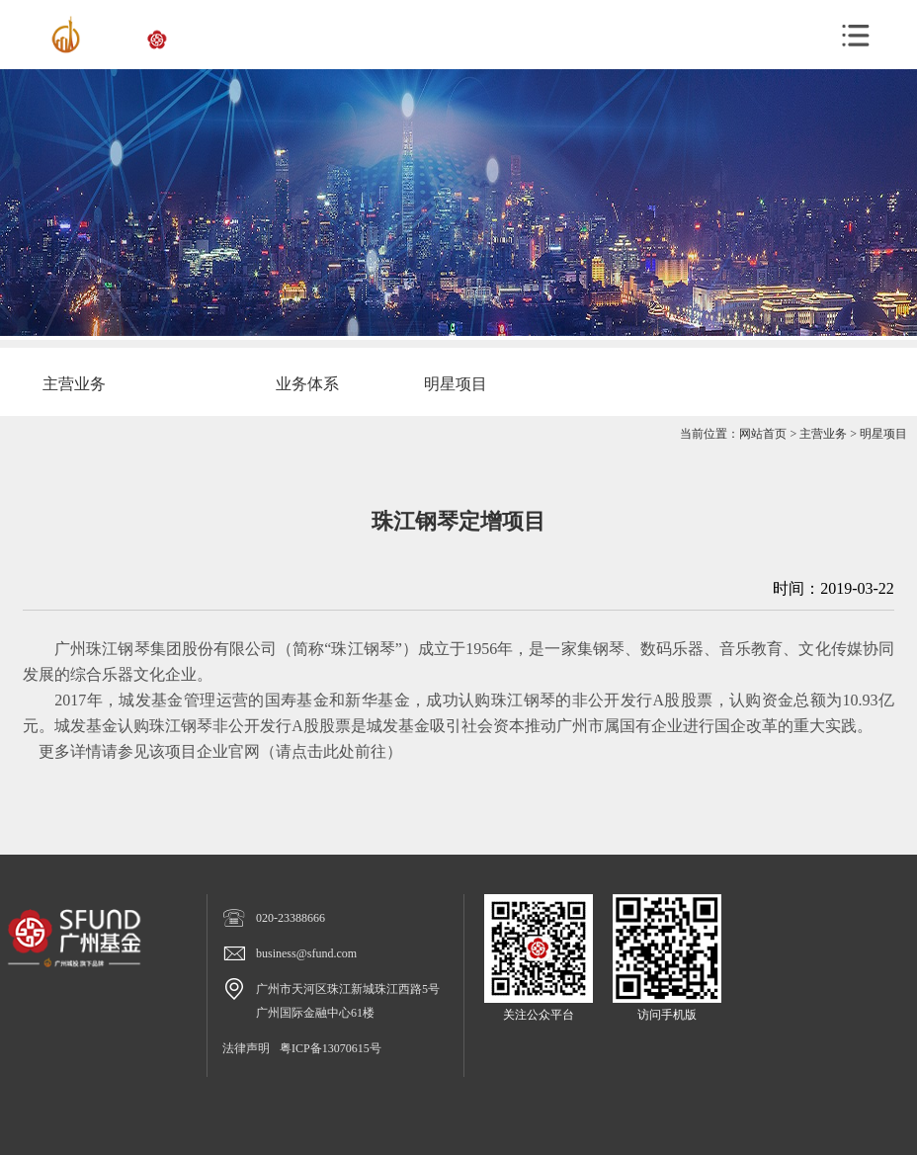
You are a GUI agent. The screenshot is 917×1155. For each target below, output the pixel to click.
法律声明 (246, 1048)
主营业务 (823, 434)
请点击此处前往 (331, 751)
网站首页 (763, 434)
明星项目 (883, 434)
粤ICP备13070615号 (330, 1048)
